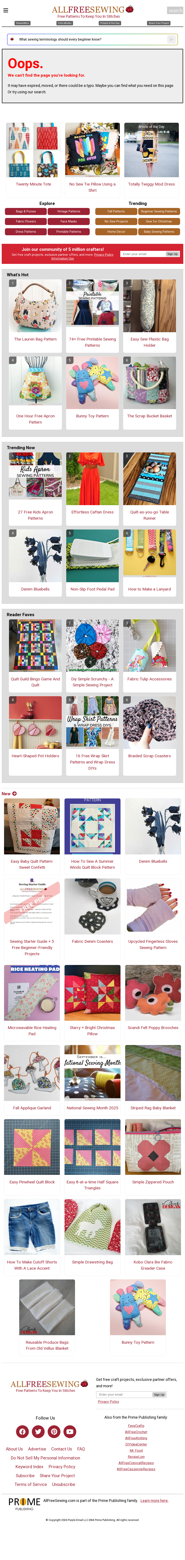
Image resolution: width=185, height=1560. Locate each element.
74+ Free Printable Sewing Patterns (92, 342)
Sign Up (172, 254)
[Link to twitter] (38, 1431)
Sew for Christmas (159, 221)
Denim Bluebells (35, 589)
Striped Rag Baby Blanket (153, 1107)
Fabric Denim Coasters (92, 941)
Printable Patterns (68, 232)
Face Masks (69, 221)
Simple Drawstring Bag (92, 1262)
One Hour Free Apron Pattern (35, 419)
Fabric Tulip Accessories (149, 679)
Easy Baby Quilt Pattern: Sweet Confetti (32, 864)
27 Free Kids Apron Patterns (35, 515)
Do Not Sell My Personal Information (45, 1458)
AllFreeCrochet (136, 1432)
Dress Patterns (26, 232)
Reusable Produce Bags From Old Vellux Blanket (47, 1345)
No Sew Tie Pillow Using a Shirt (92, 187)
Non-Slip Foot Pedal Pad (92, 589)
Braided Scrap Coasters (149, 755)
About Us (14, 1449)
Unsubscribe (63, 1484)
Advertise (37, 1449)
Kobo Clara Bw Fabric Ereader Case (153, 1265)
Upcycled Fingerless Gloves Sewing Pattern (153, 944)
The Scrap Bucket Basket (149, 416)
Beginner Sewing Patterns (159, 211)
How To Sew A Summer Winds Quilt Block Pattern (92, 864)
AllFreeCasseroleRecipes (136, 1469)
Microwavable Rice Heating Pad (32, 1030)
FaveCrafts (136, 1426)
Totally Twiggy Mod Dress (151, 184)
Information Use (62, 258)
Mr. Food (136, 1451)
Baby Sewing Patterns (159, 232)
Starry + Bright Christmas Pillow (92, 1030)
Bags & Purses (26, 211)
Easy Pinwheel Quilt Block (32, 1182)
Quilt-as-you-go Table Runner (149, 515)
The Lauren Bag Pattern (35, 339)
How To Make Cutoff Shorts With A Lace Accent (32, 1265)
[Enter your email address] (124, 1394)
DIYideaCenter (136, 1444)
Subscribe (25, 1475)
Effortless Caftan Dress (92, 512)
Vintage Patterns (68, 211)
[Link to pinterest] (54, 1431)
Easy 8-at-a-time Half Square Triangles (92, 1185)
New (9, 793)
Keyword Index (29, 1466)
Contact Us (61, 1449)
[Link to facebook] (22, 1431)
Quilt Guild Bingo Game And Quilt (35, 682)
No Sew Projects (116, 221)
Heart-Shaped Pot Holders (35, 755)
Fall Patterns (116, 211)
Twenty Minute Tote (33, 184)
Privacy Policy (103, 255)
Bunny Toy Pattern (92, 416)
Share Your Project (57, 1475)
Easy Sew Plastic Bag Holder (150, 342)
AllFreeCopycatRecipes (136, 1463)
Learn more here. (155, 1501)
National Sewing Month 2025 (92, 1107)
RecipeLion (136, 1457)
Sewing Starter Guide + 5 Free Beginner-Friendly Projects (32, 947)
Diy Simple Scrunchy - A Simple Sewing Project (92, 682)
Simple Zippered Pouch (153, 1182)
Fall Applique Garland (32, 1107)
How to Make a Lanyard (149, 589)
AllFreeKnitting (136, 1438)
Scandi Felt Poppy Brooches (153, 1027)
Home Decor (116, 232)
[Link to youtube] (69, 1431)
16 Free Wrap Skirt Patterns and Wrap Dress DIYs (92, 762)
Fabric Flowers (26, 221)
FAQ (81, 1449)
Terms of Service (31, 1484)
